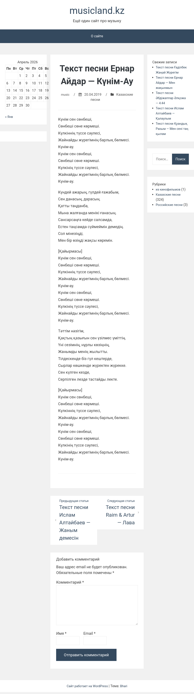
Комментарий (70, 584)
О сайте (97, 37)
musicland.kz (97, 11)
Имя (61, 635)
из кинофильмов (169, 196)
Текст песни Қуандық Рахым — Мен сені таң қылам (172, 135)
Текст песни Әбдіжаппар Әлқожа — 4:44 (172, 104)
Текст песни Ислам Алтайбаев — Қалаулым (171, 120)
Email (89, 635)
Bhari (126, 688)
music (65, 96)
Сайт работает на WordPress (87, 688)
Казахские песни (169, 201)
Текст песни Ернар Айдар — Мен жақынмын (170, 89)
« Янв (9, 118)
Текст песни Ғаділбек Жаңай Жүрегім (168, 74)
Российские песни (170, 211)
